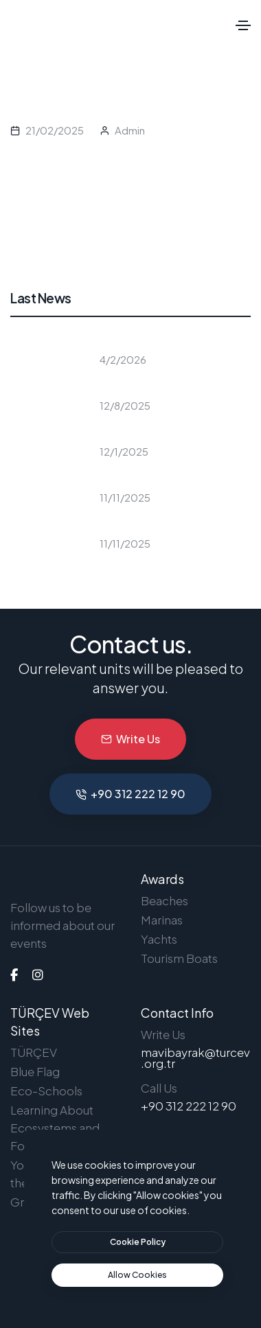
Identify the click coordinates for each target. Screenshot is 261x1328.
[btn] (137, 1242)
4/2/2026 (123, 359)
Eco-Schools (46, 1090)
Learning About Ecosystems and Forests (55, 1127)
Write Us (130, 739)
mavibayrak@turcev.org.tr (195, 1058)
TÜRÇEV (33, 1052)
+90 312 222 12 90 (130, 794)
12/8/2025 (125, 405)
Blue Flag (35, 1071)
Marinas (162, 919)
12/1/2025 (124, 451)
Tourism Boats (179, 958)
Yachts (159, 938)
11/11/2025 (125, 497)
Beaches (164, 900)
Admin (130, 130)
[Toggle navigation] (243, 25)
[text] (137, 1275)
